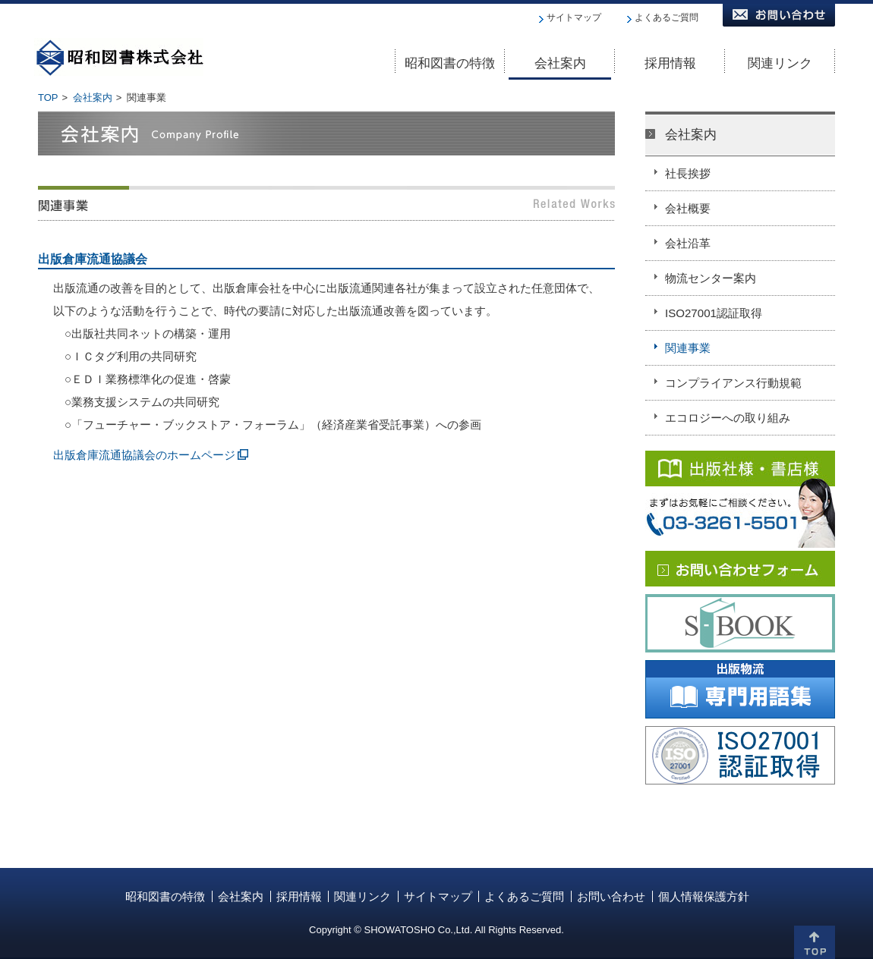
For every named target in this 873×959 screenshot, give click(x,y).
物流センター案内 (710, 278)
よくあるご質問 (666, 17)
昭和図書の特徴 (165, 896)
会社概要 (688, 208)
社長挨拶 (688, 173)
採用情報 (299, 896)
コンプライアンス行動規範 (733, 382)
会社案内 (92, 97)
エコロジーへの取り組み (727, 417)
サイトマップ (574, 17)
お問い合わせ (611, 896)
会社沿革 (688, 243)
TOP (48, 97)
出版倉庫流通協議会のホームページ (144, 454)
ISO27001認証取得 (713, 313)
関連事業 (688, 347)
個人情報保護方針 (703, 896)
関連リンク (362, 896)
